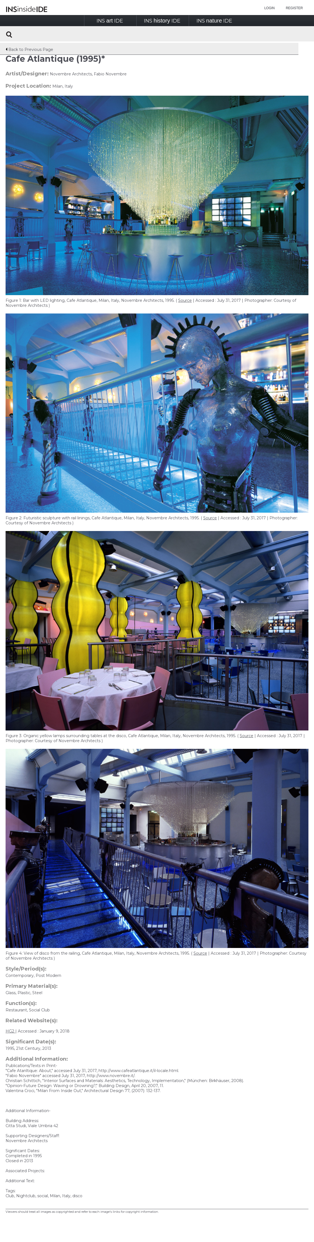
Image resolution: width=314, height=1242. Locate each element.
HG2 (10, 1031)
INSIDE (110, 21)
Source (185, 300)
